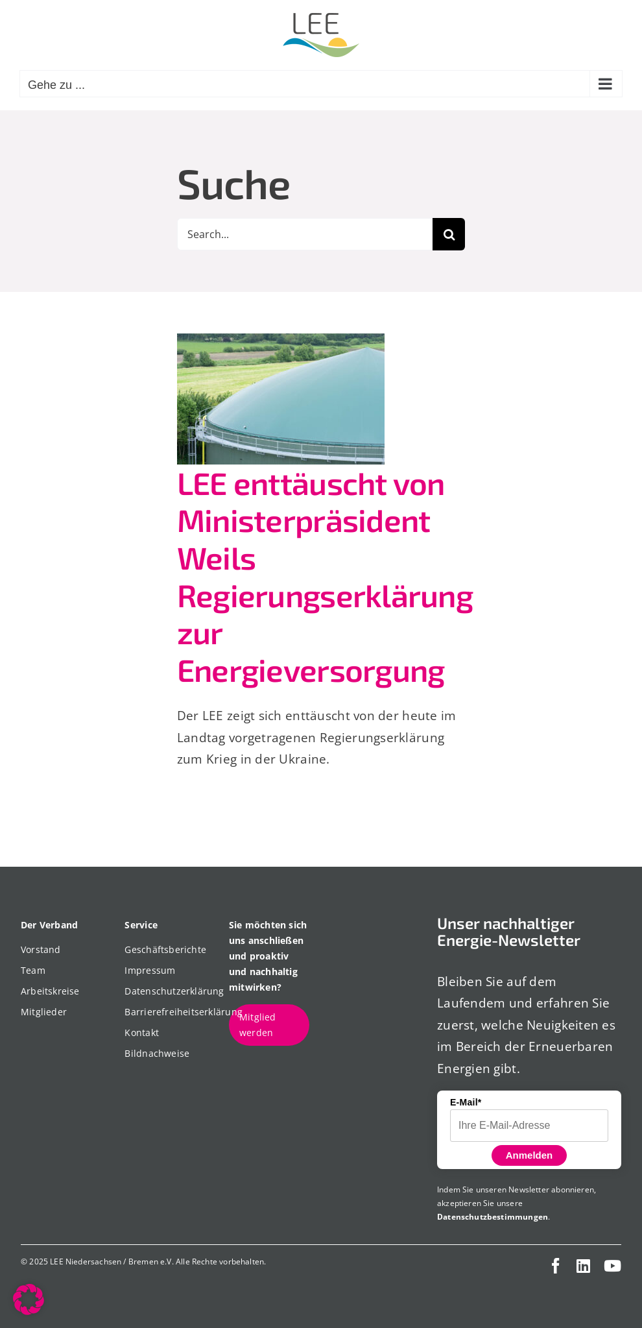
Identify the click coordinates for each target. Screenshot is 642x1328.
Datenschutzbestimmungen (492, 1216)
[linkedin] (583, 1266)
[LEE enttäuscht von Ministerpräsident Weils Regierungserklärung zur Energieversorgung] (281, 399)
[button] (28, 1299)
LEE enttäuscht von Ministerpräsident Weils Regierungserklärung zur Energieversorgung (325, 576)
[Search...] (305, 234)
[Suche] (449, 234)
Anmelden (529, 1155)
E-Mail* (466, 1102)
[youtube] (612, 1266)
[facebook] (556, 1266)
